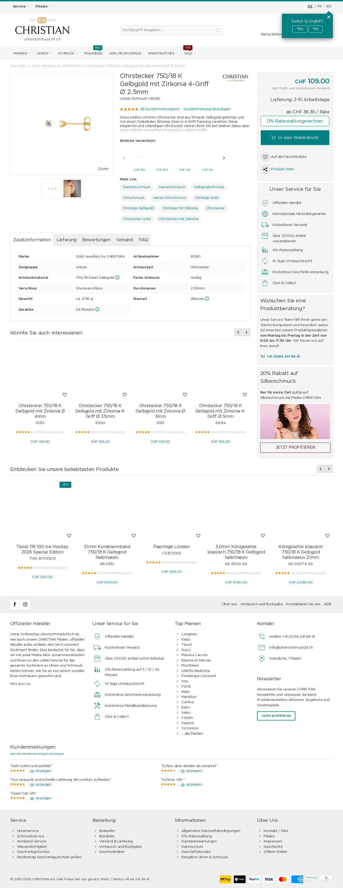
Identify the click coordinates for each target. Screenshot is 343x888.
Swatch (187, 723)
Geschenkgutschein (33, 852)
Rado (185, 639)
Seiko (185, 713)
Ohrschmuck (133, 196)
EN (328, 6)
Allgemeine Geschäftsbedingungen (210, 831)
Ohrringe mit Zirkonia (179, 207)
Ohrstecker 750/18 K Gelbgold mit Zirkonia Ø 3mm (160, 409)
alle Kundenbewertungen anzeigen (37, 753)
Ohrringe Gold (206, 196)
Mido (185, 692)
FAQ (143, 238)
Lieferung (66, 238)
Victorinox (190, 728)
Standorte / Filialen (285, 658)
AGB (327, 604)
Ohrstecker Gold (136, 218)
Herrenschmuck (172, 186)
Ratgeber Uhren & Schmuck (204, 857)
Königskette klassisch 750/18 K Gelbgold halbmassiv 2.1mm (300, 552)
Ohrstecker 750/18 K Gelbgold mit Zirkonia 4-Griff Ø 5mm (220, 409)
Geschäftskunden (196, 852)
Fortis (186, 686)
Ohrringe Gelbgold (138, 207)
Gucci (186, 650)
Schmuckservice (30, 836)
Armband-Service (31, 841)
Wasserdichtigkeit (32, 847)
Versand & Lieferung (116, 841)
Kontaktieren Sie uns (303, 604)
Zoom (103, 169)
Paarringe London (171, 547)
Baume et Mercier (196, 660)
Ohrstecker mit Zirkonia (178, 218)
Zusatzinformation (32, 238)
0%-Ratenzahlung (196, 836)
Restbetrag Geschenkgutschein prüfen (49, 857)
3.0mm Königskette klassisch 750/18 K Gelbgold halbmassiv (236, 552)
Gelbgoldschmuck (209, 186)
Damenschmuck (136, 186)
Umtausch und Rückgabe (261, 604)
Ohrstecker (215, 207)
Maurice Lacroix (194, 655)
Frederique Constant (198, 676)
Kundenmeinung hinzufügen (207, 109)
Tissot (186, 645)
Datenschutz (192, 847)
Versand (124, 238)
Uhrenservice (28, 831)
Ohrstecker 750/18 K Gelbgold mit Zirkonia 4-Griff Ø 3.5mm (100, 409)
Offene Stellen (275, 852)
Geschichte (273, 847)
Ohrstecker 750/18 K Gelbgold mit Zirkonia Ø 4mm (40, 409)
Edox (185, 707)
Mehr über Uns (20, 683)
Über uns (229, 604)
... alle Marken (192, 733)
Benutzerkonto (273, 34)
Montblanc (190, 665)
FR (319, 6)
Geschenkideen (112, 852)
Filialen (269, 836)
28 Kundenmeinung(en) (160, 109)
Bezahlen (106, 836)
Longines (189, 634)
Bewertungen (96, 238)
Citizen (187, 718)
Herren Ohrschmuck (169, 196)
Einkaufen (107, 831)
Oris (184, 681)
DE (310, 6)
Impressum (273, 841)
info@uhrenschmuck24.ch (291, 647)
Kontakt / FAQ (276, 831)
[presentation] (124, 157)
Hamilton (188, 697)
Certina (187, 702)
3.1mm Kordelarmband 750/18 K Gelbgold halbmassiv (107, 552)
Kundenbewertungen (199, 841)
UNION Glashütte (195, 671)
